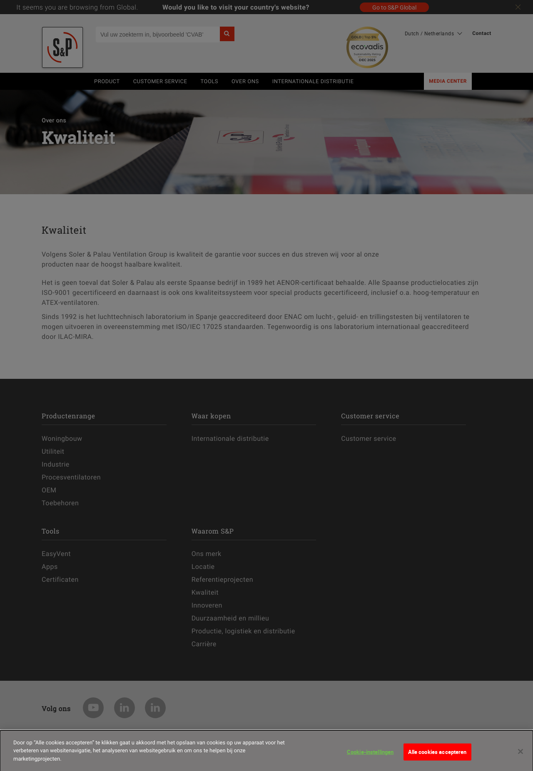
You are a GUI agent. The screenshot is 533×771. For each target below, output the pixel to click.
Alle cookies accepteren (437, 754)
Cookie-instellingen (370, 754)
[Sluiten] (520, 754)
